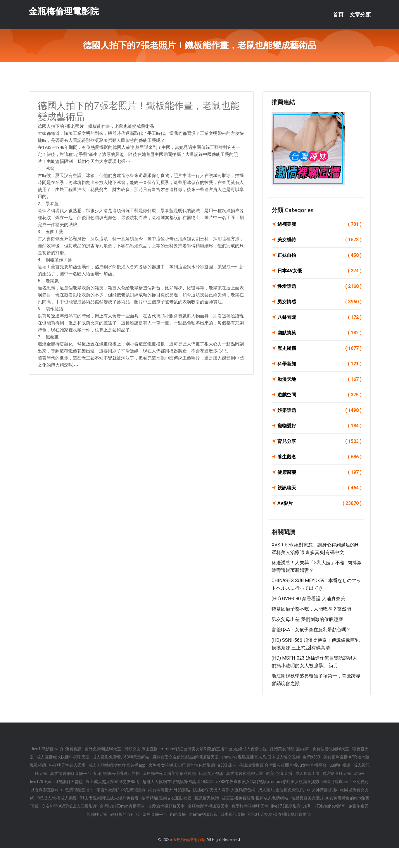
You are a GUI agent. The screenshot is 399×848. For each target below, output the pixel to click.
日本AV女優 (319, 271)
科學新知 (319, 364)
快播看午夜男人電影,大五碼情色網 (224, 789)
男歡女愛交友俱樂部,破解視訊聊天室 (185, 757)
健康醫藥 (319, 472)
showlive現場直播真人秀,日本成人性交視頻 (261, 757)
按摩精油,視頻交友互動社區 (166, 798)
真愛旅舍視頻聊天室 (244, 773)
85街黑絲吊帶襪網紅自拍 (117, 773)
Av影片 (319, 503)
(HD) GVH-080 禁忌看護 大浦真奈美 (308, 598)
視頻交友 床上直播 (141, 748)
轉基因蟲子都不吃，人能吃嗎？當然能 (311, 609)
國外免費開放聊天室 (102, 748)
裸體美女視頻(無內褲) (290, 748)
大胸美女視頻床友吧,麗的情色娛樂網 (181, 765)
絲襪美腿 (319, 224)
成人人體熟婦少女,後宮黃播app (117, 765)
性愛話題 (319, 286)
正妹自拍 (319, 255)
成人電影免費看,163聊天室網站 (120, 757)
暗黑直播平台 (155, 814)
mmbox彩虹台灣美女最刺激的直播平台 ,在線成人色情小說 (214, 748)
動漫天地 (319, 379)
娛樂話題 (319, 410)
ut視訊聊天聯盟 (68, 781)
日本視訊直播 (232, 814)
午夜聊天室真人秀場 (67, 765)
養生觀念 (319, 457)
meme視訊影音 (203, 814)
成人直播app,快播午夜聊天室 (63, 757)
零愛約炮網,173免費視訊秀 (120, 789)
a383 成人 (227, 765)
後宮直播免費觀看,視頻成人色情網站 (255, 798)
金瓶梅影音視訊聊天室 (208, 806)
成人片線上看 (307, 773)
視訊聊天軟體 (206, 798)
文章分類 (360, 15)
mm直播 (178, 814)
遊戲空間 (319, 395)
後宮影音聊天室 (337, 773)
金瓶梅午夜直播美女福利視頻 (169, 773)
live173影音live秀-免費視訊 (57, 748)
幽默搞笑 (319, 333)
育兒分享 (319, 441)
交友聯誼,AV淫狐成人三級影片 (69, 806)
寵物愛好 (319, 426)
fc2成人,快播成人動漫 (57, 798)
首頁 (338, 15)
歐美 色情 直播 (279, 773)
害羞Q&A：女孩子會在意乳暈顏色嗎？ (311, 629)
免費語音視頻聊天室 (330, 748)
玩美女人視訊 (211, 773)
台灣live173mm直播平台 (122, 806)
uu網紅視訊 (339, 765)
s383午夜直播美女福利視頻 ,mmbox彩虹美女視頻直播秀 (267, 781)
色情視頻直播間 (79, 789)
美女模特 (319, 240)
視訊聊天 (319, 488)
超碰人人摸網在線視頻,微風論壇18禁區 (177, 781)
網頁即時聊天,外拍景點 (169, 789)
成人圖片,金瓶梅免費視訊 (281, 789)
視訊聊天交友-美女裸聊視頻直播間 (279, 814)
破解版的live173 (125, 814)
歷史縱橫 (319, 348)
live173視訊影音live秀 (291, 806)
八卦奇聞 (319, 317)
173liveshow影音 (329, 806)
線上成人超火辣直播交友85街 (112, 781)
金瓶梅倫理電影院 (64, 11)
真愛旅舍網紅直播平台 (70, 773)
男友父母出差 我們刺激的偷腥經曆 (307, 619)
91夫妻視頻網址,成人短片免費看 (109, 798)
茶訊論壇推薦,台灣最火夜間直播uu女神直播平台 (283, 765)
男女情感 (319, 302)
